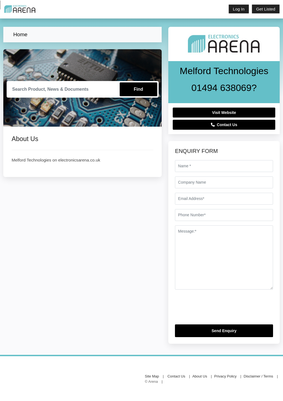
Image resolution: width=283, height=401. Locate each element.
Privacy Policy (225, 376)
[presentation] (217, 309)
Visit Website (224, 112)
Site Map (152, 376)
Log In (239, 9)
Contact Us (224, 125)
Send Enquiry (224, 331)
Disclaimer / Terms (258, 376)
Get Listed (265, 9)
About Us (199, 376)
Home (20, 34)
